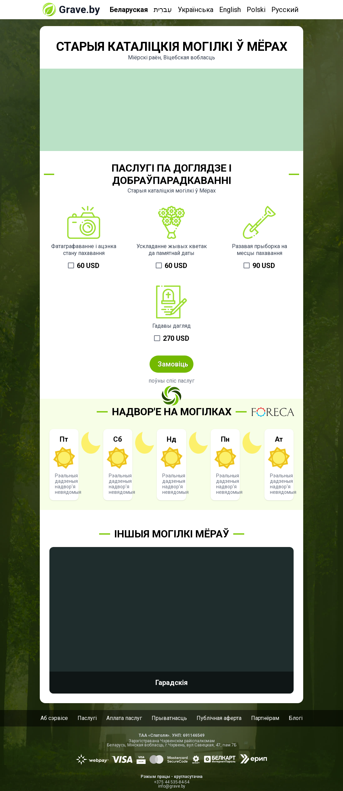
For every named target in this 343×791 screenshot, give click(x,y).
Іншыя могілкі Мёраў (171, 534)
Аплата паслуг (124, 718)
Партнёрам (265, 718)
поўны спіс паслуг (171, 380)
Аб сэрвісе (54, 718)
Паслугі (87, 718)
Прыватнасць (169, 718)
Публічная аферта (219, 718)
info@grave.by (171, 786)
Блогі (296, 718)
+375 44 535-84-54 (171, 782)
